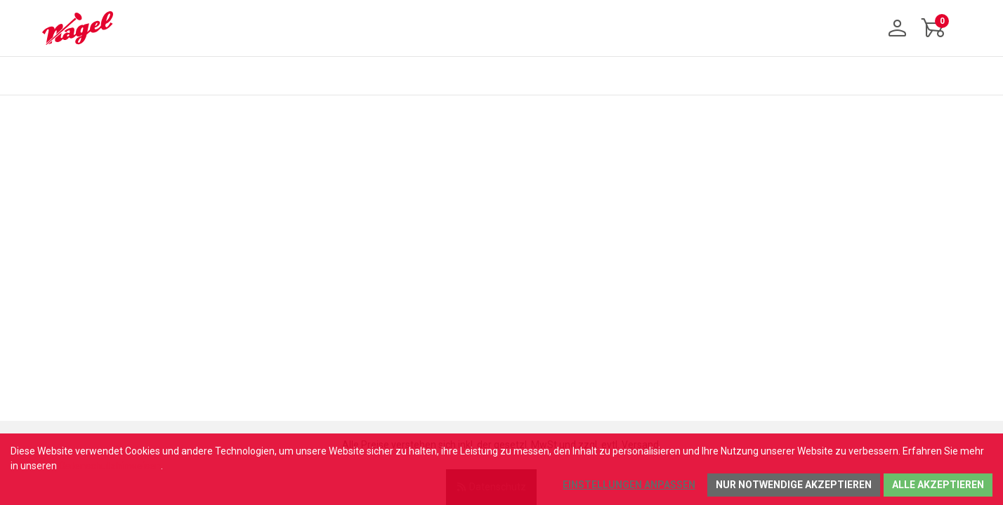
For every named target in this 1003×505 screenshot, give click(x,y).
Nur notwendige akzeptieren (794, 484)
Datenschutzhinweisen (110, 465)
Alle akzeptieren (938, 484)
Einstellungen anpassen (629, 484)
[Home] (82, 28)
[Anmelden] (898, 28)
